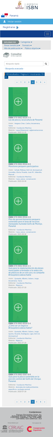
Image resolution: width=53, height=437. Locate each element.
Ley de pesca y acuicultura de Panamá (25, 120)
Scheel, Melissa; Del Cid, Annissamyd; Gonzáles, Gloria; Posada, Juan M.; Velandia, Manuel (25, 172)
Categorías (26, 42)
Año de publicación (13, 48)
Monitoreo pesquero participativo (23, 166)
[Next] (45, 82)
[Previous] (17, 82)
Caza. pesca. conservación (26, 179)
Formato (27, 45)
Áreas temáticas (12, 45)
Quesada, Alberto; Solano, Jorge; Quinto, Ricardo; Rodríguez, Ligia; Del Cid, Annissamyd (24, 334)
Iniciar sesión (14, 21)
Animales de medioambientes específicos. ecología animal (23, 388)
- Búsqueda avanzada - (14, 68)
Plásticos (19, 285)
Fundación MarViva (24, 128)
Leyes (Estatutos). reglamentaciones (29, 130)
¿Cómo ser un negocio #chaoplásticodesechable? (20, 327)
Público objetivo (32, 48)
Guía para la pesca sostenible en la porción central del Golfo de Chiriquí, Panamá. (24, 379)
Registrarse (9, 27)
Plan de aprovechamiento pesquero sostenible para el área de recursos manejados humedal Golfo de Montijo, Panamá (25, 222)
